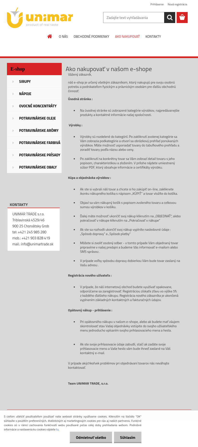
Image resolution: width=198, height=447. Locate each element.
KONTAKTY (153, 36)
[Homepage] (50, 36)
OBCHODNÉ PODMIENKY (91, 36)
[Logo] (40, 18)
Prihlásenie (157, 4)
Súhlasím (127, 437)
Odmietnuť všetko (91, 437)
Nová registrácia (177, 4)
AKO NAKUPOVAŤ (127, 36)
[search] (169, 17)
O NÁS (63, 36)
